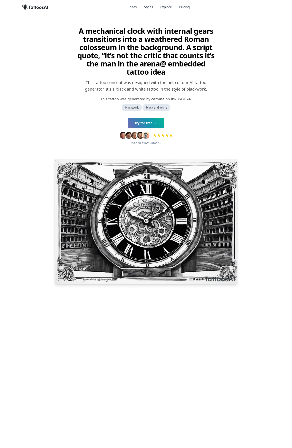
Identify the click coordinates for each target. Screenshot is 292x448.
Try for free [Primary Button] (146, 123)
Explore (166, 7)
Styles (148, 7)
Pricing (184, 7)
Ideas (132, 7)
